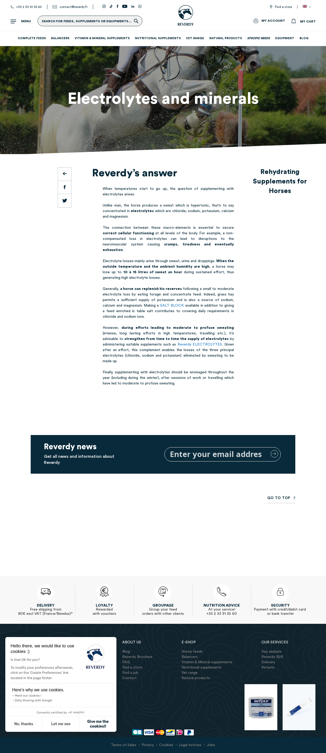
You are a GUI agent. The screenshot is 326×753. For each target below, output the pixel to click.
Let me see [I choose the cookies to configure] (60, 724)
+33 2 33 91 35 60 (29, 6)
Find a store (283, 6)
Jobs (211, 745)
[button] (308, 7)
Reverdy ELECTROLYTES (200, 344)
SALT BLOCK (172, 305)
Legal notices (190, 745)
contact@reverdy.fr (74, 6)
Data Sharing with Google (33, 700)
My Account (273, 20)
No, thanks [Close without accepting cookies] (23, 724)
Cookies (166, 745)
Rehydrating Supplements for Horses (280, 181)
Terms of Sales (123, 745)
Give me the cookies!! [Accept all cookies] (98, 724)
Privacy (148, 745)
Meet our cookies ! (28, 695)
